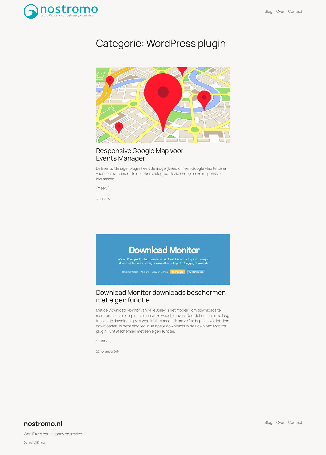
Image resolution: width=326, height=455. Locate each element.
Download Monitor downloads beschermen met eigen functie (161, 296)
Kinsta (41, 442)
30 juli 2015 (103, 199)
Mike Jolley (157, 310)
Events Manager (115, 168)
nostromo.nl (43, 423)
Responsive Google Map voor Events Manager (140, 154)
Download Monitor (124, 310)
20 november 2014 (108, 351)
